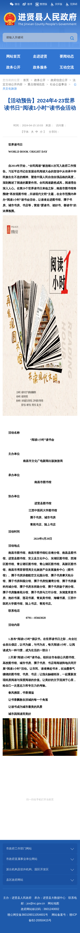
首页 (26, 80)
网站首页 (13, 56)
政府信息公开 (59, 80)
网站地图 (53, 903)
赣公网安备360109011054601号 (27, 914)
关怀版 (58, 4)
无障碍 (73, 4)
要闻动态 (67, 56)
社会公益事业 (58, 84)
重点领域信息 (36, 84)
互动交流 (67, 67)
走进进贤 (40, 56)
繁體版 (43, 4)
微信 (17, 4)
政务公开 (13, 67)
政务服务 (40, 67)
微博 (29, 4)
